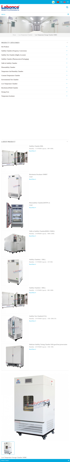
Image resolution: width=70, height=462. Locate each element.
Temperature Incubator (8, 96)
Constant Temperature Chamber (10, 75)
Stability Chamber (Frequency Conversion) (14, 51)
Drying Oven (5, 92)
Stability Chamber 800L (36, 104)
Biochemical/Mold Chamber (9, 88)
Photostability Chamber (8, 67)
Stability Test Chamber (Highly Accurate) (13, 55)
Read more (32, 109)
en (66, 2)
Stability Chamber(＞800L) (37, 246)
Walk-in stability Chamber (9, 63)
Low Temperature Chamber (25, 35)
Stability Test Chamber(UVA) (37, 275)
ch (59, 2)
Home (14, 35)
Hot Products (5, 47)
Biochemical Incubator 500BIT (38, 133)
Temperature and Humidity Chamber (12, 71)
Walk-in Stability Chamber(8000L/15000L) (42, 189)
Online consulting (10, 434)
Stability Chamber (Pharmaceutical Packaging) (15, 59)
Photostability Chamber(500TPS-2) (39, 161)
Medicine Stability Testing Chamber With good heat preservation (48, 303)
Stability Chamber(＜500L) (37, 218)
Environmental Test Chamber (10, 79)
